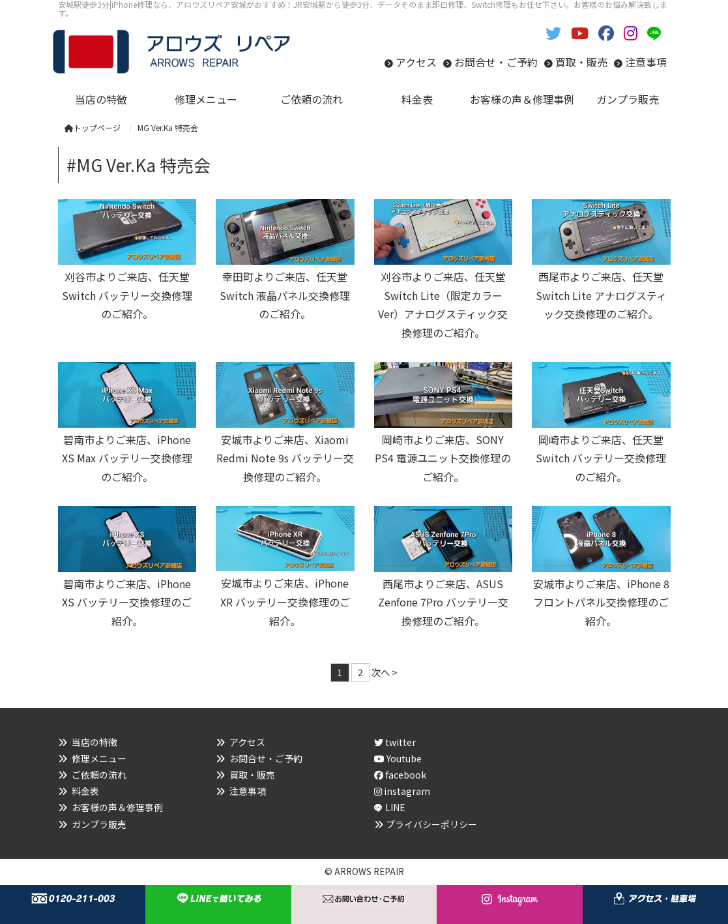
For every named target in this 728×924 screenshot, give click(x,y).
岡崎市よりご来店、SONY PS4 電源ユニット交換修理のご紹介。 (443, 458)
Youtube (398, 758)
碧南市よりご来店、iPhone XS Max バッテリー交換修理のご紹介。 (127, 458)
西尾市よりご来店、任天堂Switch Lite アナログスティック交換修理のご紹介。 (601, 295)
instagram (402, 790)
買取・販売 (581, 62)
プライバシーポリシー (431, 824)
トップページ (93, 127)
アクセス (416, 62)
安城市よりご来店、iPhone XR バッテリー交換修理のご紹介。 (285, 602)
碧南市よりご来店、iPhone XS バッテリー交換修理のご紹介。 (127, 602)
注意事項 (646, 62)
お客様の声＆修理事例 (117, 807)
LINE (395, 807)
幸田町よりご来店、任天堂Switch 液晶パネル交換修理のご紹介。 (285, 295)
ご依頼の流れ (99, 774)
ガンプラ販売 (99, 824)
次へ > (384, 672)
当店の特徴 (94, 742)
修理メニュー (99, 758)
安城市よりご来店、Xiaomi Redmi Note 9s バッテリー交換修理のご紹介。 (285, 458)
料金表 (85, 790)
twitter (395, 742)
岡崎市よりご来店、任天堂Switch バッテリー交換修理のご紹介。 (601, 458)
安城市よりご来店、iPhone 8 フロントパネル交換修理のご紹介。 (601, 602)
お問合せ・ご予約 (496, 62)
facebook (400, 774)
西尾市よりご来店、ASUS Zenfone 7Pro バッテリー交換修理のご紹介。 (443, 602)
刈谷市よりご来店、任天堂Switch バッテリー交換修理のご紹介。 (127, 295)
